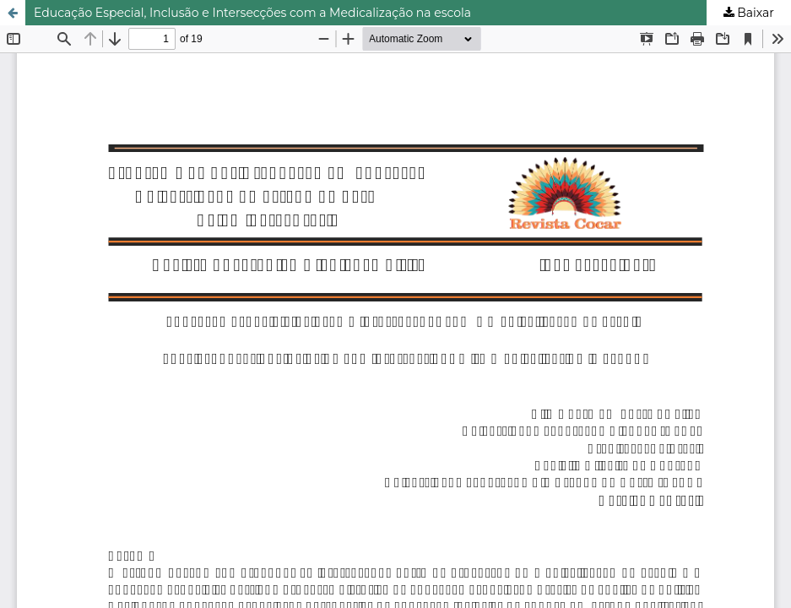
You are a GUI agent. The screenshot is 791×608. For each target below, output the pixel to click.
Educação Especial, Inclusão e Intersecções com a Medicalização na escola (252, 12)
